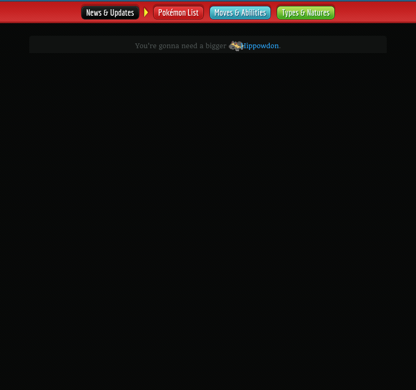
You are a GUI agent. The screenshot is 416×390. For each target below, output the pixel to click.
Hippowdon (254, 46)
